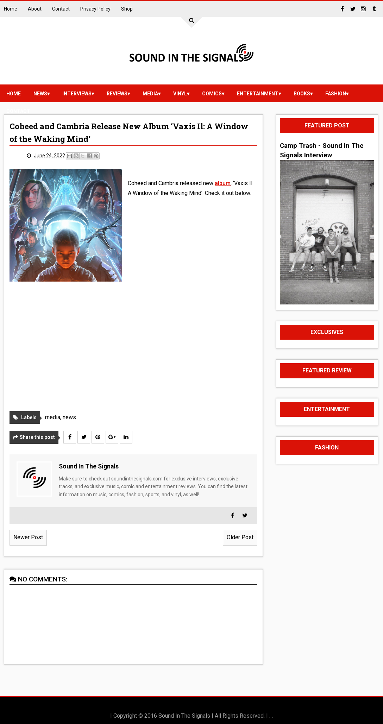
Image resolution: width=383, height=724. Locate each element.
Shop (127, 9)
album (223, 183)
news (40, 93)
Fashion (335, 93)
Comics (212, 93)
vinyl (180, 93)
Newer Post (28, 537)
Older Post (240, 537)
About (35, 9)
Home (10, 9)
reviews (117, 93)
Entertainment (257, 93)
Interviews (77, 93)
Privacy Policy (95, 9)
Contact (61, 9)
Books (302, 93)
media (150, 93)
